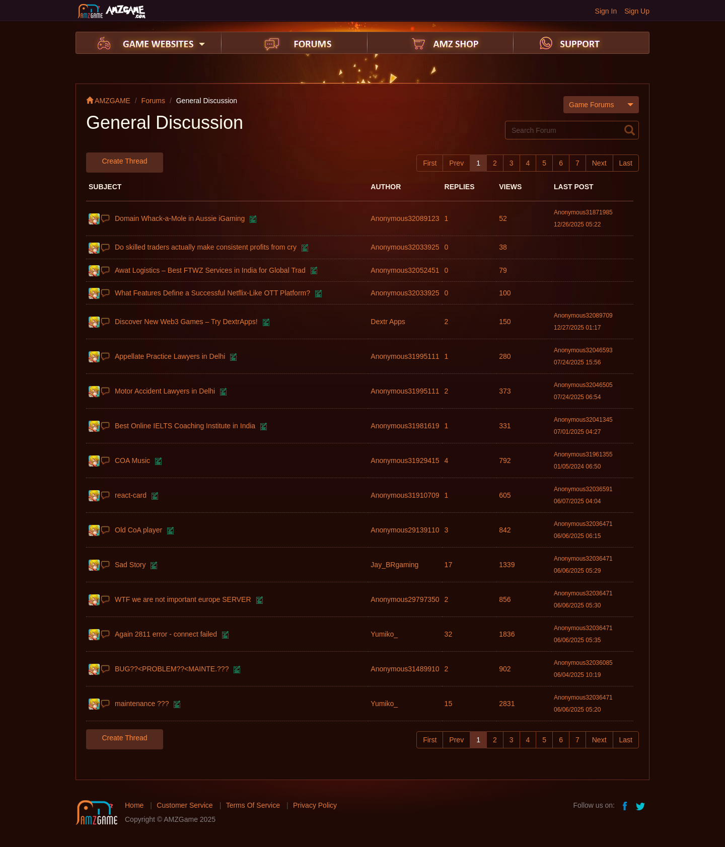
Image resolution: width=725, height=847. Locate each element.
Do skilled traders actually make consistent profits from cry (206, 247)
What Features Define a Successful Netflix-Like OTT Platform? (212, 293)
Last (625, 163)
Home (134, 805)
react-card (131, 495)
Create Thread (124, 161)
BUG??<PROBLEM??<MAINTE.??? (172, 669)
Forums (153, 101)
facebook (625, 805)
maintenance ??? (142, 704)
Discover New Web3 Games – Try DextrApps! (186, 322)
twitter (641, 805)
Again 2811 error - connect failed (166, 634)
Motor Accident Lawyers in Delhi (165, 391)
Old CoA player (138, 530)
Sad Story (130, 565)
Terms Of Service (253, 805)
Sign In (606, 11)
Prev (456, 163)
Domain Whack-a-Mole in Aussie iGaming (180, 218)
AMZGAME (108, 101)
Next (599, 163)
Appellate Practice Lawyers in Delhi (170, 356)
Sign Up (636, 11)
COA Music (132, 460)
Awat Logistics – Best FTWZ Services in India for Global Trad (210, 270)
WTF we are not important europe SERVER (183, 599)
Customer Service (184, 805)
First (430, 163)
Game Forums (601, 104)
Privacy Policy (315, 805)
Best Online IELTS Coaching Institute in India (185, 426)
